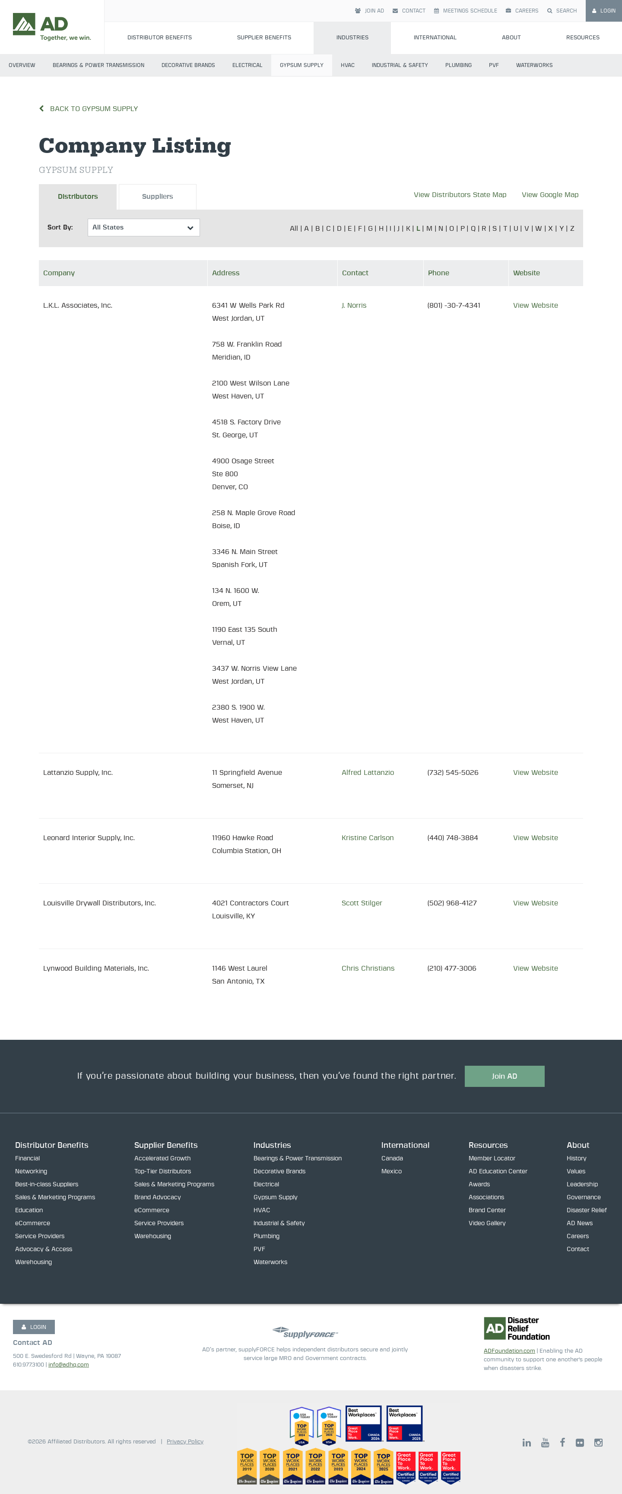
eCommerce (32, 1224)
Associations (486, 1198)
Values (576, 1172)
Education (29, 1211)
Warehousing (33, 1263)
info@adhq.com (68, 1365)
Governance (584, 1198)
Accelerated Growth (162, 1159)
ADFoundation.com (509, 1351)
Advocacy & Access (43, 1250)
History (577, 1159)
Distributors (78, 197)
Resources (583, 38)
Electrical (247, 65)
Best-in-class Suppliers (46, 1185)
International (435, 38)
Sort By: (60, 227)
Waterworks (534, 65)
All (294, 228)
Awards (479, 1185)
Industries (352, 38)
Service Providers (39, 1237)
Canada (392, 1159)
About (511, 38)
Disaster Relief (587, 1211)
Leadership (582, 1185)
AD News (580, 1224)
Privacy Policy (185, 1442)
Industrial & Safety (400, 65)
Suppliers (157, 197)
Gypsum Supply (302, 65)
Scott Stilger (362, 903)
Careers (522, 10)
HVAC (348, 65)
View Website (535, 305)
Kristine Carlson (368, 838)
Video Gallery (487, 1224)
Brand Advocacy (157, 1198)
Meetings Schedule (465, 10)
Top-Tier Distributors (162, 1172)
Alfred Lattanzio (368, 772)
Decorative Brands (188, 65)
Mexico (391, 1172)
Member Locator (492, 1159)
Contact (409, 10)
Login (604, 10)
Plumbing (458, 65)
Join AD (369, 10)
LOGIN (34, 1327)
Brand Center (487, 1211)
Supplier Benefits (264, 38)
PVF (494, 65)
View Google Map (550, 194)
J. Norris (354, 305)
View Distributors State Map (460, 194)
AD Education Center (498, 1172)
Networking (31, 1172)
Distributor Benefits (159, 38)
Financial (27, 1159)
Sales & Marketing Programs (55, 1198)
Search (562, 10)
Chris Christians (368, 968)
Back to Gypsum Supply (88, 108)
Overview (22, 65)
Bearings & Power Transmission (98, 65)
